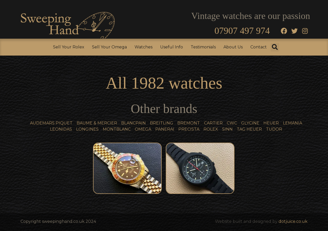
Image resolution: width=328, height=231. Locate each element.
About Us (233, 47)
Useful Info (171, 47)
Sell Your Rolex (68, 47)
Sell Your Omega (109, 47)
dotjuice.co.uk (293, 221)
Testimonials (203, 47)
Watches (143, 47)
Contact (258, 47)
